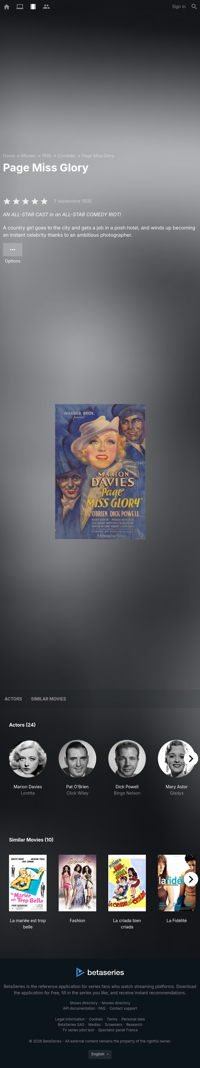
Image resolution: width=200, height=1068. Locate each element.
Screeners (113, 1024)
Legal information (70, 1019)
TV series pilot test (78, 1030)
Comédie (66, 155)
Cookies (96, 1019)
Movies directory (116, 1003)
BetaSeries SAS (71, 1024)
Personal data (133, 1019)
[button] (28, 774)
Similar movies (48, 698)
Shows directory (83, 1003)
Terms (112, 1019)
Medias (94, 1024)
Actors (13, 698)
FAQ (101, 1008)
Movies (28, 155)
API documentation (79, 1008)
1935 (46, 155)
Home (9, 155)
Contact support (123, 1008)
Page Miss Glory (98, 155)
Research (134, 1024)
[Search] (194, 6)
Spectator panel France (118, 1030)
